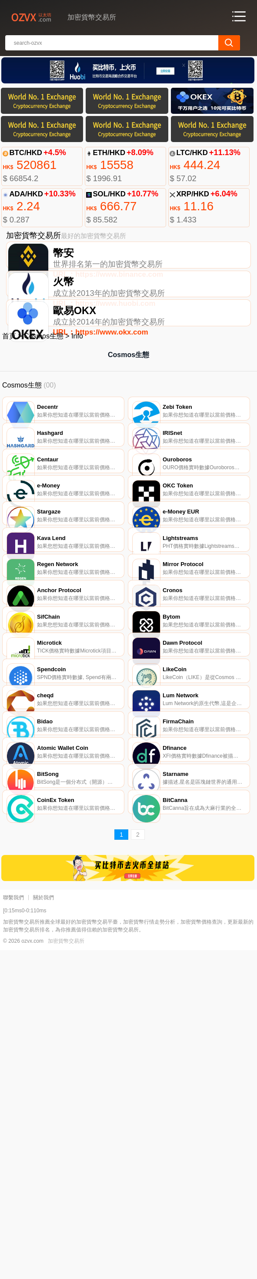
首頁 (9, 393)
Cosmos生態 (43, 393)
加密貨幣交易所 (66, 1270)
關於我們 (43, 1226)
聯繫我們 (13, 1226)
